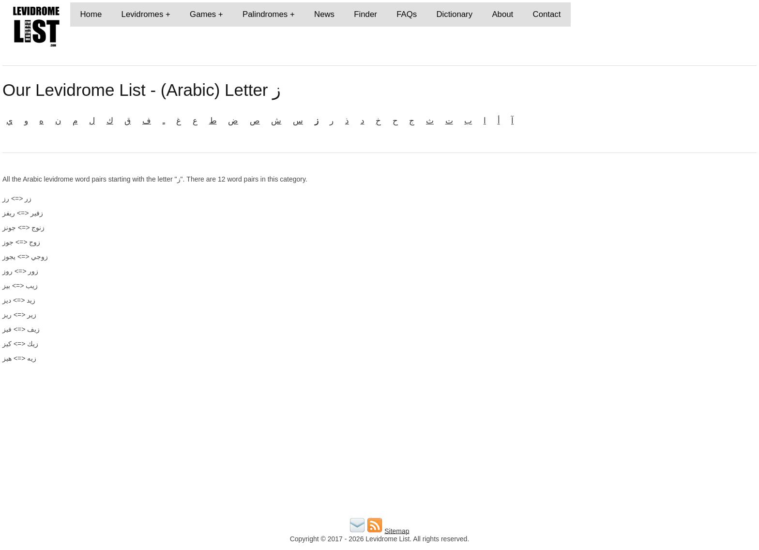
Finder (365, 14)
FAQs (406, 14)
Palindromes (265, 14)
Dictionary (454, 14)
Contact (547, 14)
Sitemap (396, 531)
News (324, 14)
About (502, 14)
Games (203, 14)
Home (91, 14)
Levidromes (142, 14)
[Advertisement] (635, 243)
